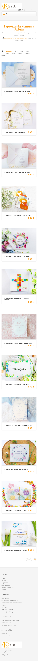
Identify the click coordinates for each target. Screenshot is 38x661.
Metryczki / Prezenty (7, 609)
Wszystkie (9, 51)
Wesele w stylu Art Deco (9, 625)
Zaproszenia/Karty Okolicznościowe (12, 603)
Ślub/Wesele (5, 598)
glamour (4, 55)
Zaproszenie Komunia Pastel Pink (17, 172)
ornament (27, 53)
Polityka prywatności (7, 587)
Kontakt (4, 589)
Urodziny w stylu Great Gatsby (10, 620)
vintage (20, 53)
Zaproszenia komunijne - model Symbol (16, 299)
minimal (21, 51)
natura (14, 53)
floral (7, 53)
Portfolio (4, 580)
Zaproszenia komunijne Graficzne (17, 216)
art (15, 51)
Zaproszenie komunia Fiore (14, 132)
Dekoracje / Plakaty (7, 612)
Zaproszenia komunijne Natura (16, 384)
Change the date (6, 623)
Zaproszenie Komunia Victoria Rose (18, 343)
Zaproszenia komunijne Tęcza (15, 510)
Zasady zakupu (6, 585)
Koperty (4, 605)
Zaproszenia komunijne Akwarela (17, 257)
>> (35, 559)
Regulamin (5, 583)
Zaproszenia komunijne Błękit (15, 550)
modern (28, 51)
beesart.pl (4, 633)
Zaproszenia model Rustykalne (16, 469)
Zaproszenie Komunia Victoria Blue (18, 426)
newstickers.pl (6, 636)
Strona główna (7, 38)
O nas (3, 578)
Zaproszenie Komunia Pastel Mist (17, 91)
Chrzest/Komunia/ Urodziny (20, 38)
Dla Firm (4, 607)
